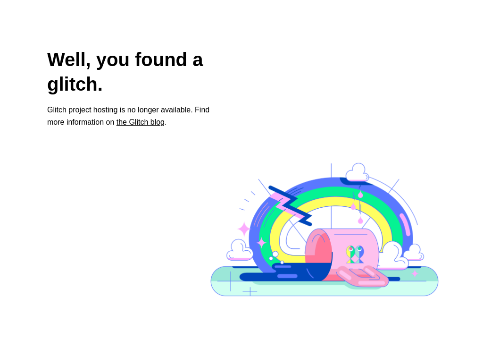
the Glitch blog (141, 122)
